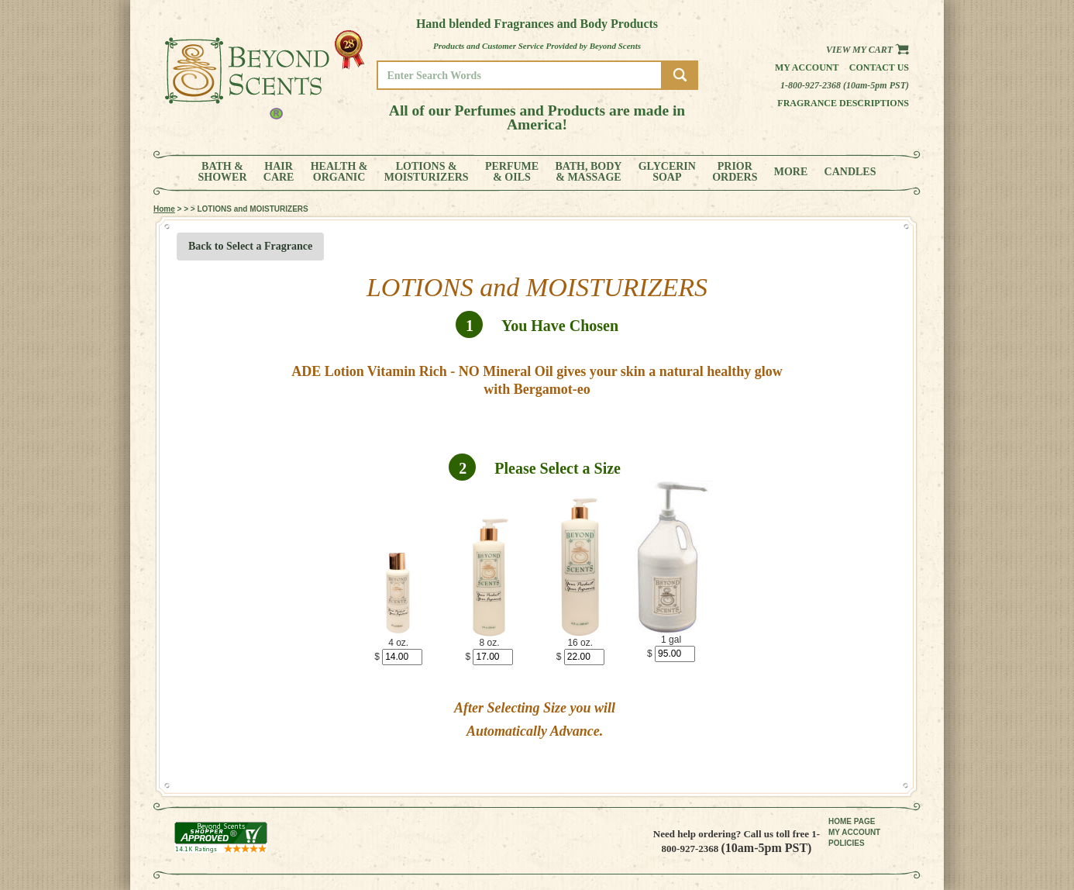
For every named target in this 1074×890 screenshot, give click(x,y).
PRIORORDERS (734, 172)
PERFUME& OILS (512, 172)
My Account (807, 67)
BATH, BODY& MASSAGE (588, 172)
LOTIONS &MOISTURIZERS (426, 172)
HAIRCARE (278, 172)
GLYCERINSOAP (667, 172)
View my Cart (867, 49)
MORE (791, 172)
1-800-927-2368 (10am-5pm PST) (844, 85)
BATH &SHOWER (222, 172)
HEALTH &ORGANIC (339, 172)
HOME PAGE (851, 821)
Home (164, 209)
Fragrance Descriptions (843, 103)
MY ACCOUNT (854, 832)
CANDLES (850, 172)
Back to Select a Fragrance (250, 246)
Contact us (879, 67)
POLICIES (846, 843)
